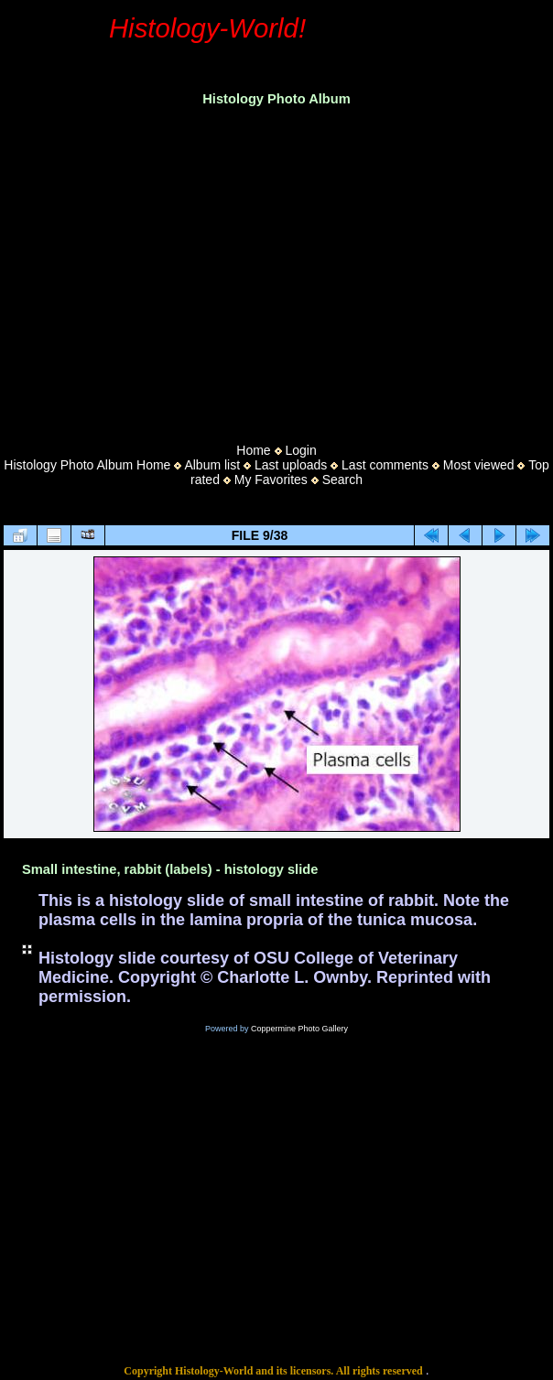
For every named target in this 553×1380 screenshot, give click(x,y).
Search (342, 479)
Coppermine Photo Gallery (299, 1028)
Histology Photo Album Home (87, 465)
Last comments (385, 465)
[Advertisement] (276, 269)
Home (253, 450)
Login (300, 450)
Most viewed (479, 465)
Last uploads (291, 465)
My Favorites (271, 479)
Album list (212, 465)
